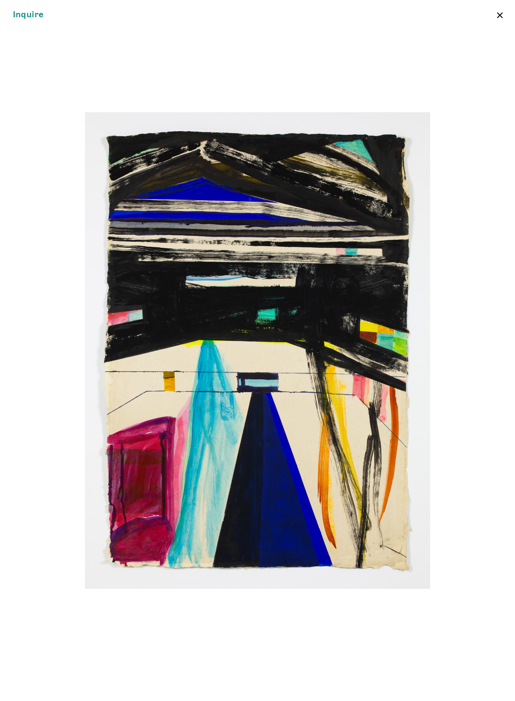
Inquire (28, 14)
